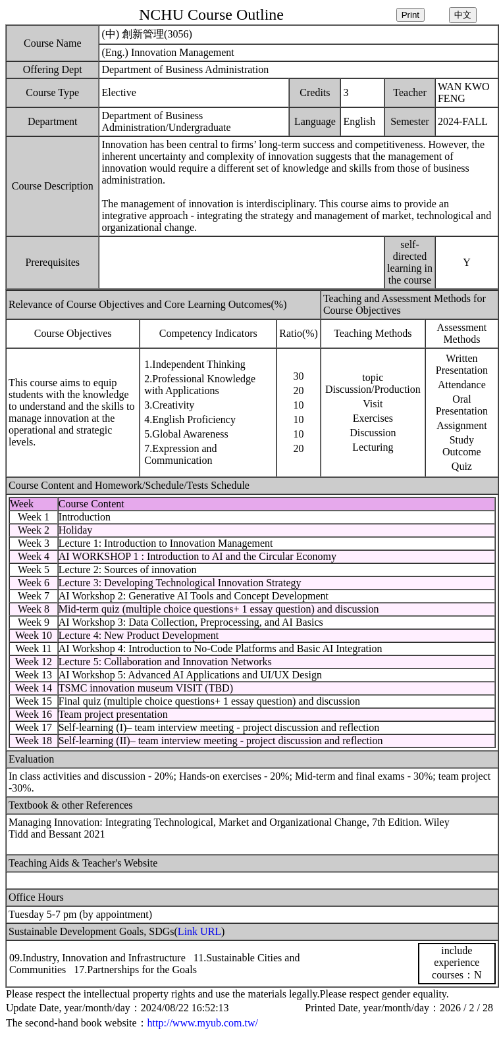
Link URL (199, 931)
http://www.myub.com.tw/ (202, 1022)
